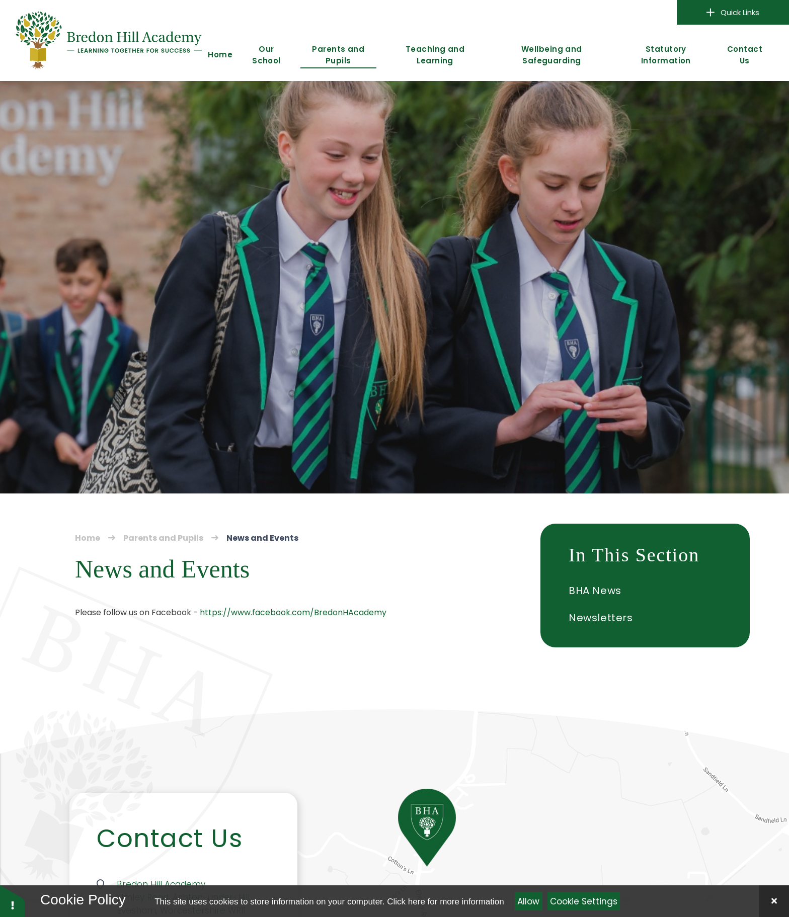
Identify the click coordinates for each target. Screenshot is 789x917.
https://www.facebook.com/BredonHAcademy (293, 612)
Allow (528, 901)
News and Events (262, 538)
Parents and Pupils (163, 538)
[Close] (774, 901)
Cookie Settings (583, 901)
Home (87, 538)
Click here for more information (445, 901)
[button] (12, 900)
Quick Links (733, 12)
